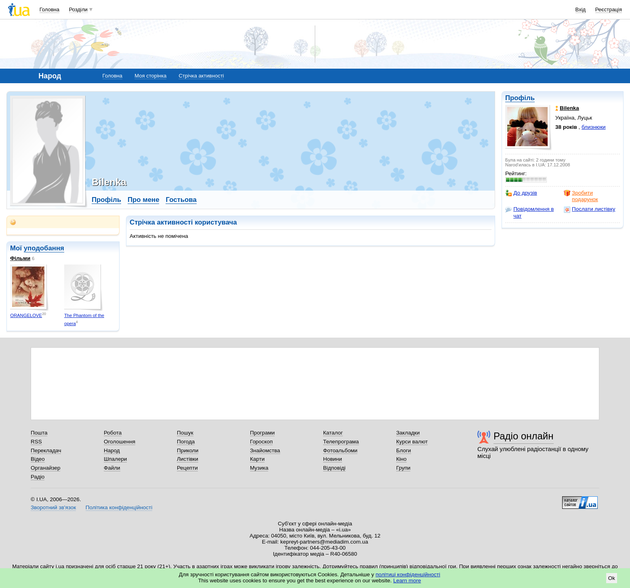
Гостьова (181, 200)
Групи (403, 468)
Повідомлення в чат (529, 212)
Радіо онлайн (524, 435)
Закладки (408, 433)
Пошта (39, 433)
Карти (257, 459)
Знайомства (265, 450)
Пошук (185, 433)
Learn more (407, 581)
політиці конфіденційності (408, 574)
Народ (112, 450)
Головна (49, 9)
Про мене (144, 200)
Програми (262, 433)
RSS (36, 442)
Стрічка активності (201, 76)
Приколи (187, 450)
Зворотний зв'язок (53, 507)
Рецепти (187, 468)
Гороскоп (261, 442)
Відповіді (334, 468)
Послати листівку (589, 209)
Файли (112, 468)
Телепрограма (341, 442)
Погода (186, 442)
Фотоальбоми (340, 450)
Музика (259, 468)
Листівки (187, 459)
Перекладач (46, 450)
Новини (332, 459)
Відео (38, 459)
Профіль (520, 98)
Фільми (20, 258)
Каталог (333, 433)
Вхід (580, 9)
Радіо (37, 477)
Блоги (403, 450)
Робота (113, 433)
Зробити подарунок (581, 196)
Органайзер (45, 468)
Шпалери (115, 459)
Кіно (401, 459)
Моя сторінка (150, 76)
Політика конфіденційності (119, 507)
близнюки (594, 127)
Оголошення (119, 442)
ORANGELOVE (26, 315)
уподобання (44, 248)
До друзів (521, 193)
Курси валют (412, 442)
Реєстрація (608, 9)
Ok (611, 578)
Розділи (78, 9)
